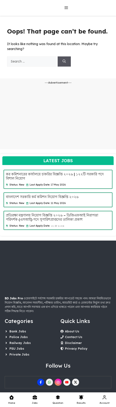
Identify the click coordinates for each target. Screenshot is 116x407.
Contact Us (73, 337)
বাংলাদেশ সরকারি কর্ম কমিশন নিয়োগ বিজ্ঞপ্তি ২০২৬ (42, 197)
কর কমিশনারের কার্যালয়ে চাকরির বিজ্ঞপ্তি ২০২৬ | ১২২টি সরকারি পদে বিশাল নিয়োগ (55, 176)
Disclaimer (73, 343)
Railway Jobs (20, 343)
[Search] (64, 61)
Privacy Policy (76, 348)
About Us (72, 331)
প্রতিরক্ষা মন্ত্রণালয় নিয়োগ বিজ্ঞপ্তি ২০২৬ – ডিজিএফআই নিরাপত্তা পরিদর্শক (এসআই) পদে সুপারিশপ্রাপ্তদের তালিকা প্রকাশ (52, 217)
